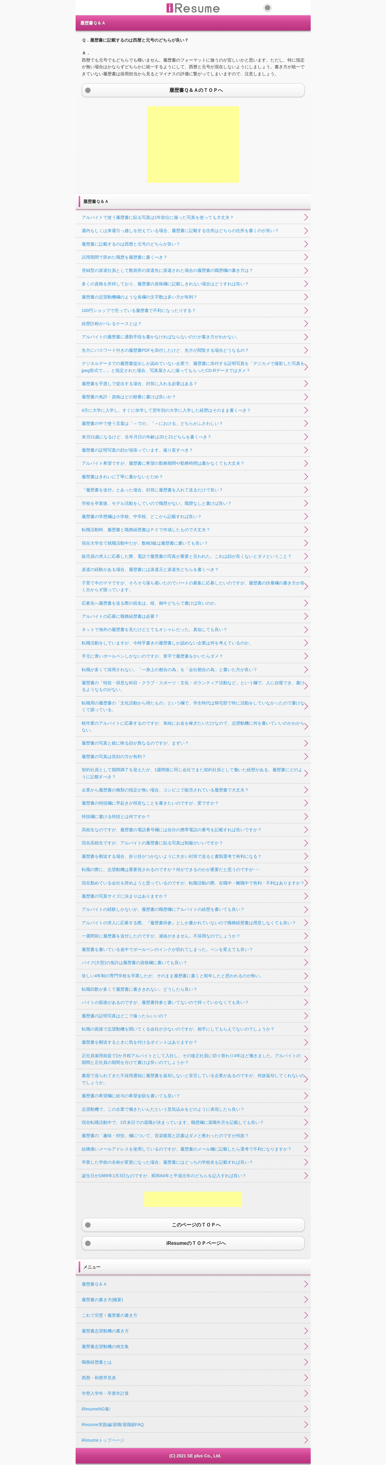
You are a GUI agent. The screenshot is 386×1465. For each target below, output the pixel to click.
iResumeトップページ (103, 1440)
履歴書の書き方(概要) (102, 1299)
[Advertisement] (193, 144)
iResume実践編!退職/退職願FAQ (113, 1424)
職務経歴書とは (97, 1362)
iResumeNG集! (96, 1409)
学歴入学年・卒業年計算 (105, 1393)
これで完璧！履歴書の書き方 (109, 1315)
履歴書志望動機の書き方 (105, 1330)
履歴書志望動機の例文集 (105, 1346)
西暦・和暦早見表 (99, 1377)
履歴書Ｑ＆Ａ (94, 1284)
